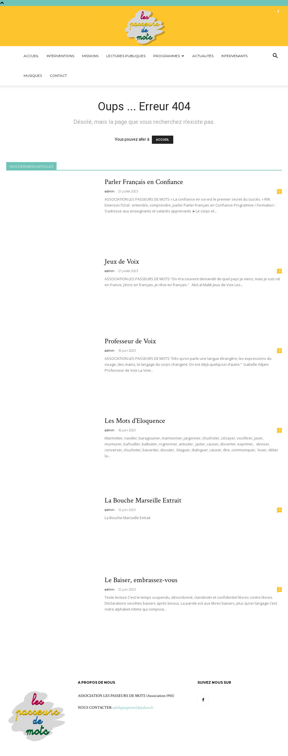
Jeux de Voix (122, 261)
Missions (90, 56)
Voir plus (116, 221)
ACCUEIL (162, 140)
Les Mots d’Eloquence (135, 420)
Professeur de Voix (130, 341)
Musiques (33, 75)
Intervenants (234, 56)
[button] (275, 56)
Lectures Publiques (125, 56)
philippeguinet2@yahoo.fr (133, 707)
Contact (58, 75)
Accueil (31, 56)
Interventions (60, 56)
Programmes (168, 56)
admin (109, 191)
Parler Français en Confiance (144, 182)
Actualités (202, 56)
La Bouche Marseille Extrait (143, 500)
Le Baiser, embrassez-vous (141, 580)
